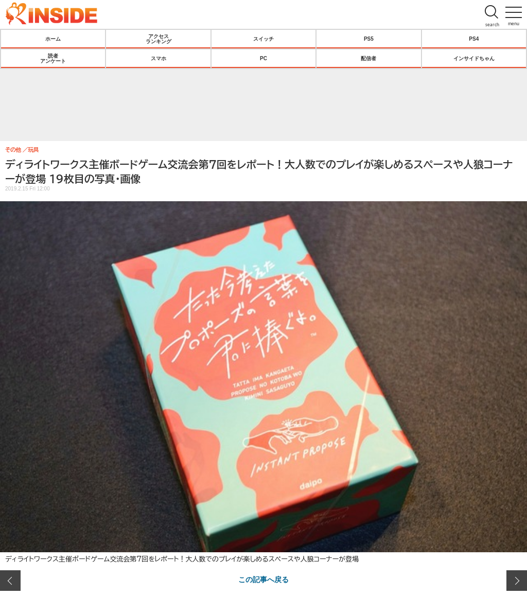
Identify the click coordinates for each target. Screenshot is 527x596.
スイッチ (263, 38)
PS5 (369, 38)
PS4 (474, 38)
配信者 (368, 58)
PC (263, 58)
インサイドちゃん (474, 58)
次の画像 (516, 580)
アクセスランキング (158, 38)
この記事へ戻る (263, 579)
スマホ (158, 58)
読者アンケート (53, 58)
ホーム (53, 38)
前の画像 (10, 580)
